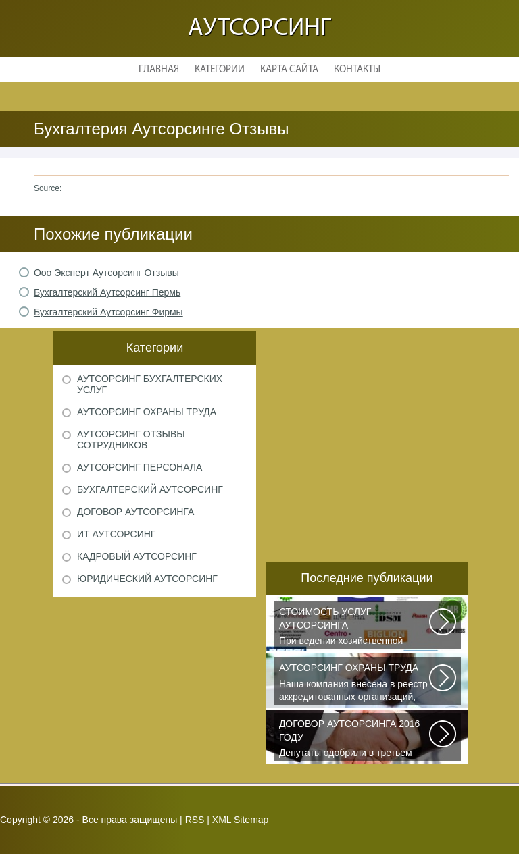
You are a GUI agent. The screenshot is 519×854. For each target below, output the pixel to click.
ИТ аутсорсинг (116, 534)
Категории (220, 70)
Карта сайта (289, 70)
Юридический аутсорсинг (147, 578)
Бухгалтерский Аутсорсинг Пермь (107, 292)
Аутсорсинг (259, 28)
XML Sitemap (240, 819)
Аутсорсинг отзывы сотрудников (131, 439)
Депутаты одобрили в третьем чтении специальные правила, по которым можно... (354, 739)
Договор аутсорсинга (135, 511)
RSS (195, 819)
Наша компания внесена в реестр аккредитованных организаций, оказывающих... (354, 683)
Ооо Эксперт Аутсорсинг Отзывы (106, 272)
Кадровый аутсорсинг (137, 556)
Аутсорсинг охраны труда (146, 411)
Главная (159, 70)
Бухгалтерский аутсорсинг (150, 489)
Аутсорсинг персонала (139, 467)
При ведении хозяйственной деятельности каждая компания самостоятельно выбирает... (354, 627)
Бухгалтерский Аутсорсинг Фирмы (108, 311)
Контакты (357, 70)
